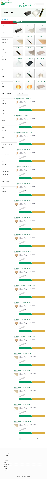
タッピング (4, 52)
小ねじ (3, 25)
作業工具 (3, 110)
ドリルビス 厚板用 (5, 134)
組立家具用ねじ (4, 59)
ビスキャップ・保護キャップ (6, 93)
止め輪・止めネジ (5, 39)
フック (3, 188)
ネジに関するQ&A (7, 460)
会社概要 (5, 468)
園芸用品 (3, 123)
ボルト (3, 29)
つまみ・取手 (4, 184)
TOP (2, 19)
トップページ (6, 453)
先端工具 (3, 113)
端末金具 (3, 86)
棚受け (3, 147)
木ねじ (3, 49)
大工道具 (3, 106)
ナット (3, 32)
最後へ (38, 438)
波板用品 (3, 76)
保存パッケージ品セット (6, 171)
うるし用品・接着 (5, 174)
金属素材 (5, 19)
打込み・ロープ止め (5, 181)
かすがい (3, 79)
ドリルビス (4, 62)
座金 (3, 35)
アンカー (3, 69)
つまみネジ (4, 42)
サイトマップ (6, 470)
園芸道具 (3, 127)
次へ (34, 438)
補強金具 (3, 100)
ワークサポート (4, 130)
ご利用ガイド (6, 455)
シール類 (3, 157)
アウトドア (4, 167)
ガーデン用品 (4, 164)
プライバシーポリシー (8, 457)
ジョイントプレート (5, 103)
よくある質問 (6, 458)
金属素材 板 (19, 21)
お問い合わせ (6, 466)
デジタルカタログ (7, 464)
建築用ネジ (4, 137)
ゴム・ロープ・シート (5, 154)
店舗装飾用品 (4, 191)
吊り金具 (3, 73)
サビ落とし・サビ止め (5, 178)
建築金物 (3, 140)
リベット (3, 66)
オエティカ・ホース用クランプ (7, 144)
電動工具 (3, 117)
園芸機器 (3, 120)
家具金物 (3, 161)
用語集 (5, 462)
